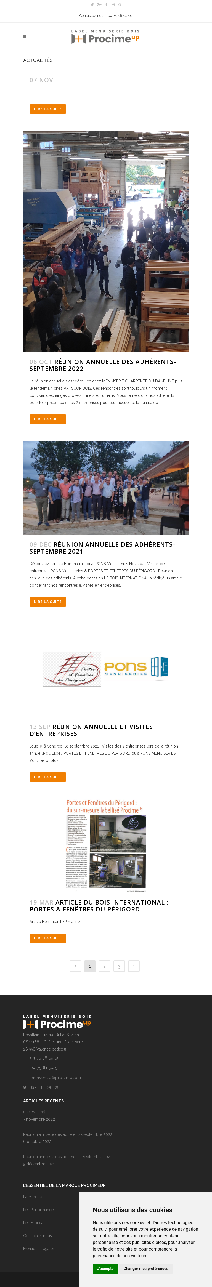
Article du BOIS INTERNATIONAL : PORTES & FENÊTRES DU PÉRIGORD (99, 905)
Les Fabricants (36, 1222)
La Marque (32, 1197)
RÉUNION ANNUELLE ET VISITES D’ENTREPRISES (91, 730)
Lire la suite (48, 109)
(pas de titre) (34, 1112)
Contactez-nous (37, 1235)
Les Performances (39, 1210)
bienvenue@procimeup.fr (56, 1077)
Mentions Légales (39, 1248)
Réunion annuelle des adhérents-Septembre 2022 (103, 365)
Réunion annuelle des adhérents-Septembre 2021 (102, 547)
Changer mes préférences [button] (146, 1268)
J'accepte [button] (105, 1268)
